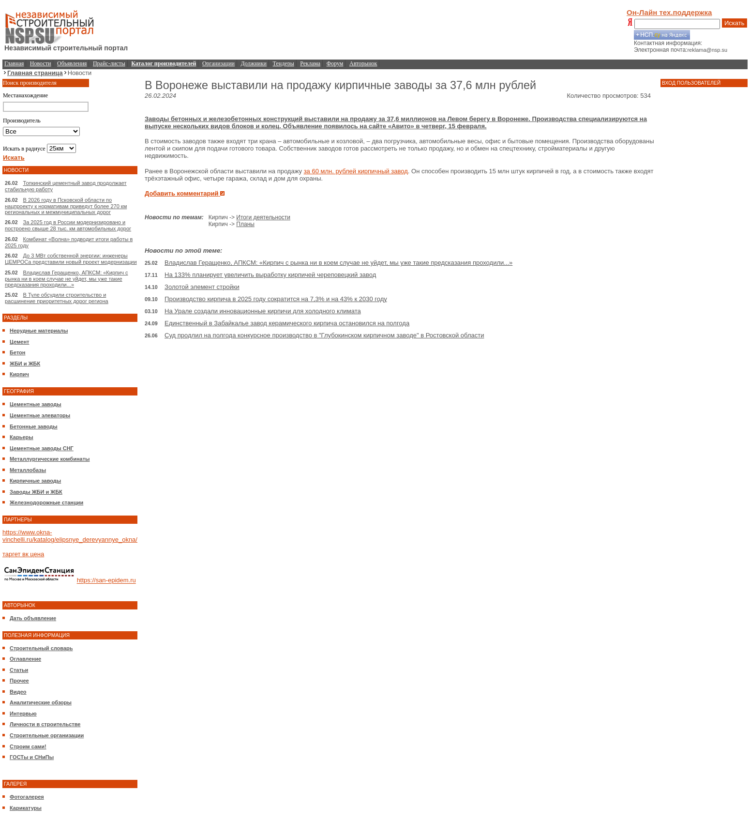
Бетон (17, 352)
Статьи (19, 670)
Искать (734, 23)
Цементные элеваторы (40, 415)
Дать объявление (33, 618)
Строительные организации (47, 735)
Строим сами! (28, 746)
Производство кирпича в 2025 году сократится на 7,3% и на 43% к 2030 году (276, 299)
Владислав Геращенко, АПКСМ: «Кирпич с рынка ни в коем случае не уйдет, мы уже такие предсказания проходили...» (66, 279)
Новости (40, 63)
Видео (18, 692)
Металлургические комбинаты (50, 459)
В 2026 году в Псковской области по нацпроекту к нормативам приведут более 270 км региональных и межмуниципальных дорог (66, 206)
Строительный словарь (41, 648)
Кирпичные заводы (35, 481)
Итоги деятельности (263, 217)
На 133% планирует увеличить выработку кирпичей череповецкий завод (270, 274)
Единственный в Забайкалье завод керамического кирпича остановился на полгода (287, 323)
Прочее (19, 681)
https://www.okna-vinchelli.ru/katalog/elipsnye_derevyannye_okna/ (69, 536)
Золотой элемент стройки (202, 286)
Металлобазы (28, 470)
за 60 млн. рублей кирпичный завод (356, 171)
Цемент (19, 342)
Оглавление (25, 659)
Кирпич (19, 374)
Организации (218, 63)
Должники (254, 63)
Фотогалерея (27, 797)
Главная (14, 63)
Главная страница (35, 72)
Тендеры (283, 63)
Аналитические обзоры (41, 702)
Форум (335, 63)
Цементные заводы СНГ (42, 448)
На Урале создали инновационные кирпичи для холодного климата (263, 311)
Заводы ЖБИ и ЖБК (36, 492)
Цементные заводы (35, 404)
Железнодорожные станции (46, 502)
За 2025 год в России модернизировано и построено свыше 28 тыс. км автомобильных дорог (68, 225)
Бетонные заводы (34, 426)
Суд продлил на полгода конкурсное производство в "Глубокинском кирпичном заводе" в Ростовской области (324, 335)
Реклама (310, 63)
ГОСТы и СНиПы (32, 757)
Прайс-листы (109, 63)
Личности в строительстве (45, 724)
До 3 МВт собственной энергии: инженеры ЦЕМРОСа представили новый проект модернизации (71, 259)
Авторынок (363, 63)
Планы (245, 224)
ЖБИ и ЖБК (25, 363)
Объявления (72, 63)
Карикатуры (26, 808)
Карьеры (21, 437)
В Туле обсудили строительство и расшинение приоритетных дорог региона (56, 298)
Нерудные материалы (39, 331)
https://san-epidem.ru (106, 580)
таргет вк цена (23, 554)
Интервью (23, 713)
